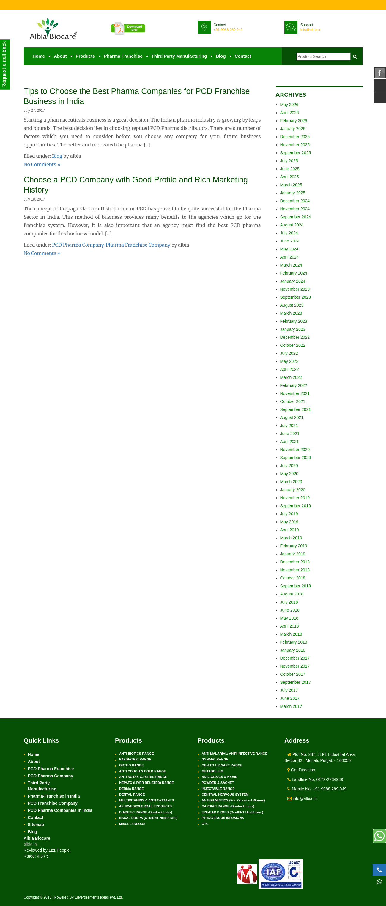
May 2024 (289, 249)
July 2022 (289, 353)
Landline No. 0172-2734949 (315, 779)
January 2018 (292, 650)
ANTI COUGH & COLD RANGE (142, 771)
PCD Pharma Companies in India (60, 810)
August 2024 (292, 225)
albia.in (30, 844)
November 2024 (295, 209)
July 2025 (289, 160)
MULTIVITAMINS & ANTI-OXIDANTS (146, 800)
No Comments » (42, 164)
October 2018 (292, 578)
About (60, 56)
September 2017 (295, 682)
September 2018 (295, 586)
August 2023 (292, 305)
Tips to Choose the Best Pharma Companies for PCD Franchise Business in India (129, 95)
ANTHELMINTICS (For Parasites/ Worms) (233, 800)
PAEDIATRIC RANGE (135, 759)
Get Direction (301, 770)
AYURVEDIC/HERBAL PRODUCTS (145, 806)
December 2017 (295, 658)
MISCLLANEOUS (132, 823)
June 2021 (290, 433)
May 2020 (289, 473)
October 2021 (292, 401)
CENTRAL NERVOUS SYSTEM (225, 794)
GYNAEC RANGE (215, 759)
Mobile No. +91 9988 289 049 (316, 789)
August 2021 (292, 417)
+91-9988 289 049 (228, 30)
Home (39, 56)
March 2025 (291, 184)
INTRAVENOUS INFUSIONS (223, 818)
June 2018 (290, 610)
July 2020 (289, 465)
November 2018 (295, 570)
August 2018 (292, 594)
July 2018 (289, 602)
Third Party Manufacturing (179, 56)
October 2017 (292, 674)
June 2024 (290, 241)
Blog (221, 56)
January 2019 (292, 554)
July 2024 (289, 233)
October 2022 (292, 345)
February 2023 (293, 321)
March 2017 (291, 706)
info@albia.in (310, 30)
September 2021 (295, 409)
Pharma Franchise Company (138, 244)
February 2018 (293, 642)
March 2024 (291, 265)
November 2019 (295, 497)
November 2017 (295, 666)
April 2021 (289, 441)
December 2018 (295, 562)
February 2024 (293, 273)
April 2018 (289, 626)
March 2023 (291, 313)
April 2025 (289, 176)
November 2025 (295, 144)
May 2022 (289, 361)
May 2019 (289, 521)
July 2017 (289, 690)
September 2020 (295, 457)
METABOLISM (212, 771)
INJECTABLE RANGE (218, 788)
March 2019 (291, 537)
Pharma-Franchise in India (54, 796)
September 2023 (295, 297)
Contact (243, 56)
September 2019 (295, 505)
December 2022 (295, 337)
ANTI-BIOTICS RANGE (136, 753)
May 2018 (289, 618)
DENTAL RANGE (132, 794)
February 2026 (293, 120)
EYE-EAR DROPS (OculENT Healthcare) (232, 812)
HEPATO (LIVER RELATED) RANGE (146, 782)
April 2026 (289, 112)
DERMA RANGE (131, 788)
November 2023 (295, 289)
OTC (205, 823)
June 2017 (290, 698)
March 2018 (291, 634)
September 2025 (295, 152)
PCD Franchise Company (53, 803)
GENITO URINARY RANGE (222, 765)
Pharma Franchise (123, 56)
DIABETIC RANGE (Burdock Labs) (145, 812)
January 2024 (292, 281)
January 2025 (292, 192)
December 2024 (295, 200)
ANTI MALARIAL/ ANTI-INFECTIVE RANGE (234, 753)
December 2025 (295, 136)
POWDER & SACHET (218, 782)
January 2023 (292, 329)
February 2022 (293, 385)
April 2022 (289, 369)
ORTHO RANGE (131, 765)
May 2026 (289, 104)
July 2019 (289, 513)
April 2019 (289, 529)
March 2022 (291, 377)
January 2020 (292, 489)
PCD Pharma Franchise (51, 768)
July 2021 (289, 425)
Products (85, 56)
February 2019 (293, 545)
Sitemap (36, 824)
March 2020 (291, 481)
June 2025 (290, 168)
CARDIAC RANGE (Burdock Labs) (228, 806)
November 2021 (295, 393)
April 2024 (289, 257)
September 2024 (295, 217)
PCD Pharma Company (77, 244)
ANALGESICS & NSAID (219, 777)
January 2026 (292, 128)
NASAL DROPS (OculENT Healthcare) (148, 818)
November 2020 (295, 449)
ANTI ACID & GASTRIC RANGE (143, 777)
